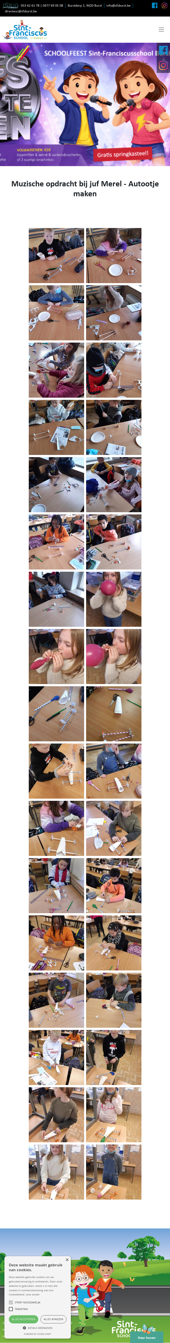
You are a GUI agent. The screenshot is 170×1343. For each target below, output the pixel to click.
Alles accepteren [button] (23, 1319)
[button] (37, 1328)
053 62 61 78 (30, 5)
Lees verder (33, 1294)
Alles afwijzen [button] (53, 1319)
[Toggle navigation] (161, 29)
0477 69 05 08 (53, 5)
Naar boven (147, 1335)
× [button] (67, 1260)
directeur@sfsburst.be (21, 11)
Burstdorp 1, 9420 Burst (85, 5)
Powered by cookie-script (37, 1334)
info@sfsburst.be (118, 5)
